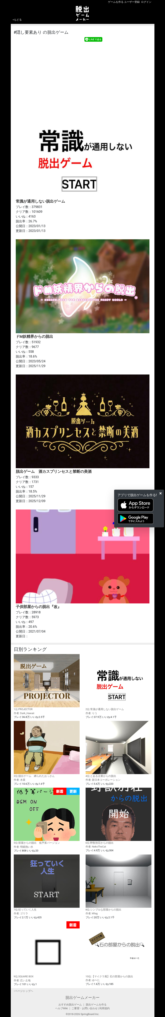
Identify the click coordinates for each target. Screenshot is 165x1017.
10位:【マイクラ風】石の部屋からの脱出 (118, 949)
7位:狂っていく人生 (47, 882)
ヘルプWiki (61, 1008)
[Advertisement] (82, 72)
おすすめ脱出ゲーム (70, 1004)
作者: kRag (92, 913)
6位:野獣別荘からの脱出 (118, 816)
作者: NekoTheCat (96, 846)
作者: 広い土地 (22, 980)
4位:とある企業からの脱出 (118, 749)
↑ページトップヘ (23, 990)
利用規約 (104, 1008)
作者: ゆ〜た (93, 980)
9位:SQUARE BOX (47, 949)
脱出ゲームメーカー (82, 997)
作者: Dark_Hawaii (24, 713)
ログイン (146, 1)
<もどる (17, 19)
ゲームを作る (116, 1)
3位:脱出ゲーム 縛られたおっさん (47, 749)
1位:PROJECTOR (47, 682)
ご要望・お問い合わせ (85, 1008)
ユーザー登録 (132, 1)
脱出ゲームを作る (96, 1004)
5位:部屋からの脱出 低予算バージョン (47, 816)
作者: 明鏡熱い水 (23, 846)
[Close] (160, 493)
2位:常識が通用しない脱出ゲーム (118, 682)
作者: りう (91, 713)
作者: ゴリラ (21, 913)
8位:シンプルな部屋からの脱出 (118, 882)
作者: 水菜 (19, 779)
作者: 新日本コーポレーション (103, 779)
